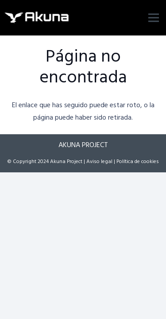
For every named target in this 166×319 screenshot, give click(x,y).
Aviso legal (99, 161)
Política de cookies (137, 161)
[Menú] (154, 18)
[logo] (37, 17)
